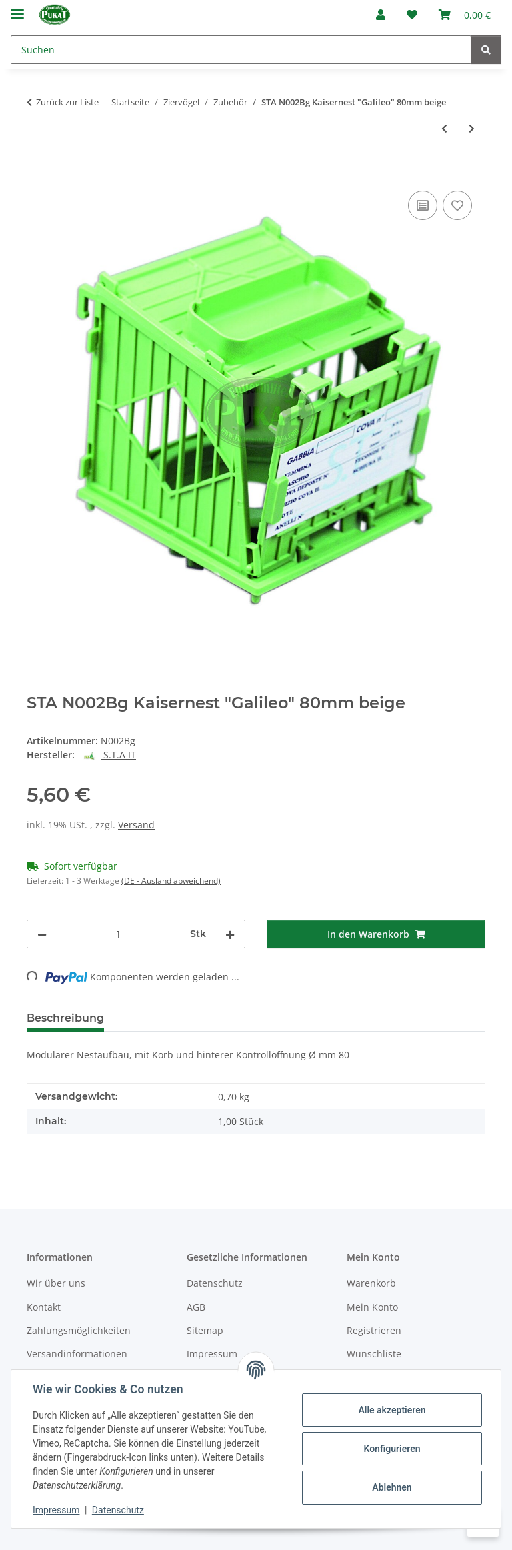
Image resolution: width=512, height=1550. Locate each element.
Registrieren (374, 1330)
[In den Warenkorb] (37, 172)
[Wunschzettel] (412, 14)
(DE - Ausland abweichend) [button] (171, 880)
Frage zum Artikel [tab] (272, 1018)
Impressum (56, 1510)
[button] (380, 14)
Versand (136, 824)
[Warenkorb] (464, 14)
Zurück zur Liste (67, 102)
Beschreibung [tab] (65, 1018)
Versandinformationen (77, 1353)
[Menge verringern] (42, 934)
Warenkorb (371, 1283)
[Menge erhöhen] (230, 934)
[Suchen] (241, 49)
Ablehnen (391, 1487)
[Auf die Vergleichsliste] (422, 205)
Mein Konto (372, 1307)
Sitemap (205, 1330)
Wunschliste (374, 1353)
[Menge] (118, 934)
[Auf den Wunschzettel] (457, 205)
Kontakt (44, 1307)
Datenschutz (118, 1510)
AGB (196, 1307)
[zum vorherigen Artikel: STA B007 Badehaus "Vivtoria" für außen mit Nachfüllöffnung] (444, 128)
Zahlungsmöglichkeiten (79, 1330)
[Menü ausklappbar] (17, 8)
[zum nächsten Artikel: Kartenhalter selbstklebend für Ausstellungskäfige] (471, 128)
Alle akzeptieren (391, 1410)
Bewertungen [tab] (163, 1018)
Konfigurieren (391, 1448)
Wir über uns (56, 1283)
